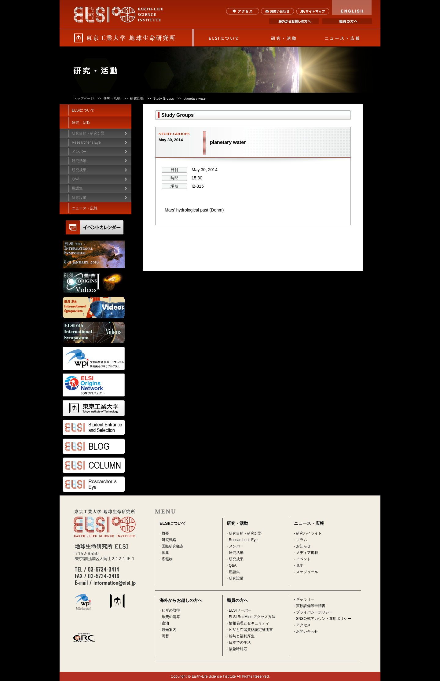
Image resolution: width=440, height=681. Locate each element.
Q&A (75, 179)
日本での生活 (240, 642)
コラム (301, 540)
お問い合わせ (277, 11)
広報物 (167, 559)
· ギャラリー (304, 599)
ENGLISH (352, 7)
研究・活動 (283, 37)
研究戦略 (169, 540)
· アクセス (302, 625)
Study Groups (163, 98)
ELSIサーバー (240, 610)
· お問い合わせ (306, 631)
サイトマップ (312, 11)
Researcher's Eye (86, 142)
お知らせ (303, 546)
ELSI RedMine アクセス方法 (252, 617)
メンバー (236, 546)
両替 (165, 636)
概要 (165, 533)
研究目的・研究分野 (88, 133)
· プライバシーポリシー (313, 612)
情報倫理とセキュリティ (249, 623)
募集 (165, 552)
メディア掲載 (307, 552)
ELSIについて (224, 37)
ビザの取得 (171, 610)
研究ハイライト (309, 533)
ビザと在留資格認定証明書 (251, 630)
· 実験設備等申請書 (309, 606)
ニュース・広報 (342, 37)
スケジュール (307, 572)
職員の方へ (347, 21)
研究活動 (236, 552)
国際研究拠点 (173, 546)
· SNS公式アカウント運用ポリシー (322, 619)
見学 (299, 565)
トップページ (84, 98)
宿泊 (165, 623)
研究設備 (79, 197)
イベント (303, 559)
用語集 (77, 188)
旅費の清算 (171, 617)
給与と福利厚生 (242, 636)
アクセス (242, 11)
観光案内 (169, 630)
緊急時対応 (238, 649)
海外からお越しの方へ (294, 21)
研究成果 (236, 559)
